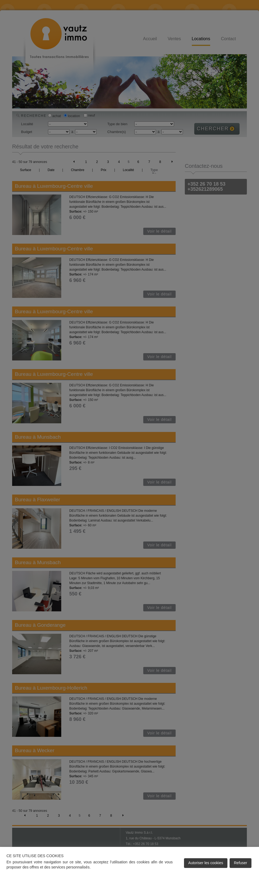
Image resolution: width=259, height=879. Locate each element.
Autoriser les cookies (205, 863)
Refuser (240, 863)
